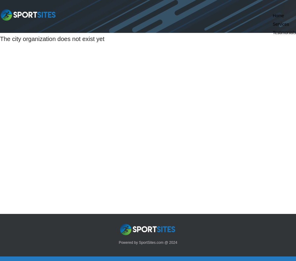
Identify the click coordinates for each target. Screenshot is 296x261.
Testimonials (284, 32)
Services (281, 24)
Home (278, 15)
